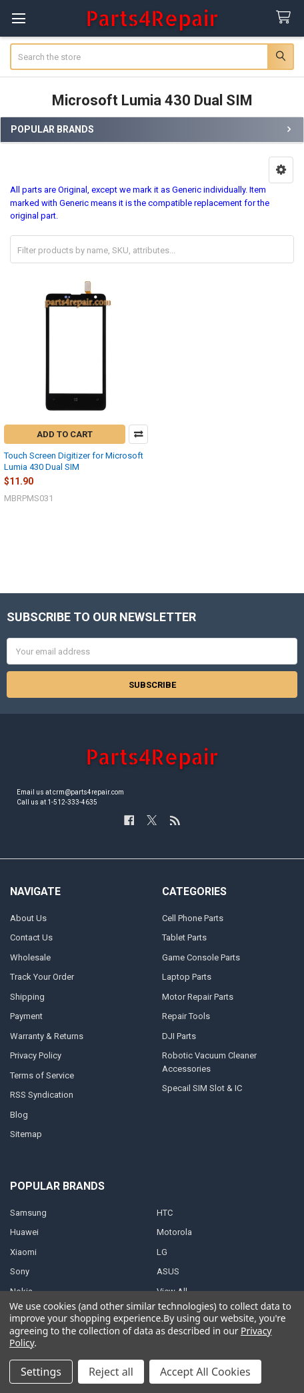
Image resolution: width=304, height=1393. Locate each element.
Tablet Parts (184, 937)
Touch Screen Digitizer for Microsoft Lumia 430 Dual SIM (73, 461)
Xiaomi (23, 1252)
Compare (138, 434)
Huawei (24, 1232)
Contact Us (31, 937)
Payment (26, 1016)
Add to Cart (65, 434)
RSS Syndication (41, 1095)
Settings (41, 1371)
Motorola (174, 1232)
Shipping (27, 997)
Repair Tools (186, 1016)
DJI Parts (179, 1036)
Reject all (111, 1371)
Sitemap (26, 1134)
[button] (281, 170)
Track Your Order (42, 977)
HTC (165, 1213)
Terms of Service (42, 1075)
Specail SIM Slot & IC (202, 1088)
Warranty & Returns (46, 1036)
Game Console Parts (201, 957)
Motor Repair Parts (197, 997)
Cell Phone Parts (192, 918)
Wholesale (30, 957)
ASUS (168, 1271)
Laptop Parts (186, 977)
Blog (19, 1115)
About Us (28, 918)
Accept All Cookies (205, 1371)
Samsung (28, 1213)
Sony (19, 1271)
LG (162, 1252)
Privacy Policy (35, 1055)
